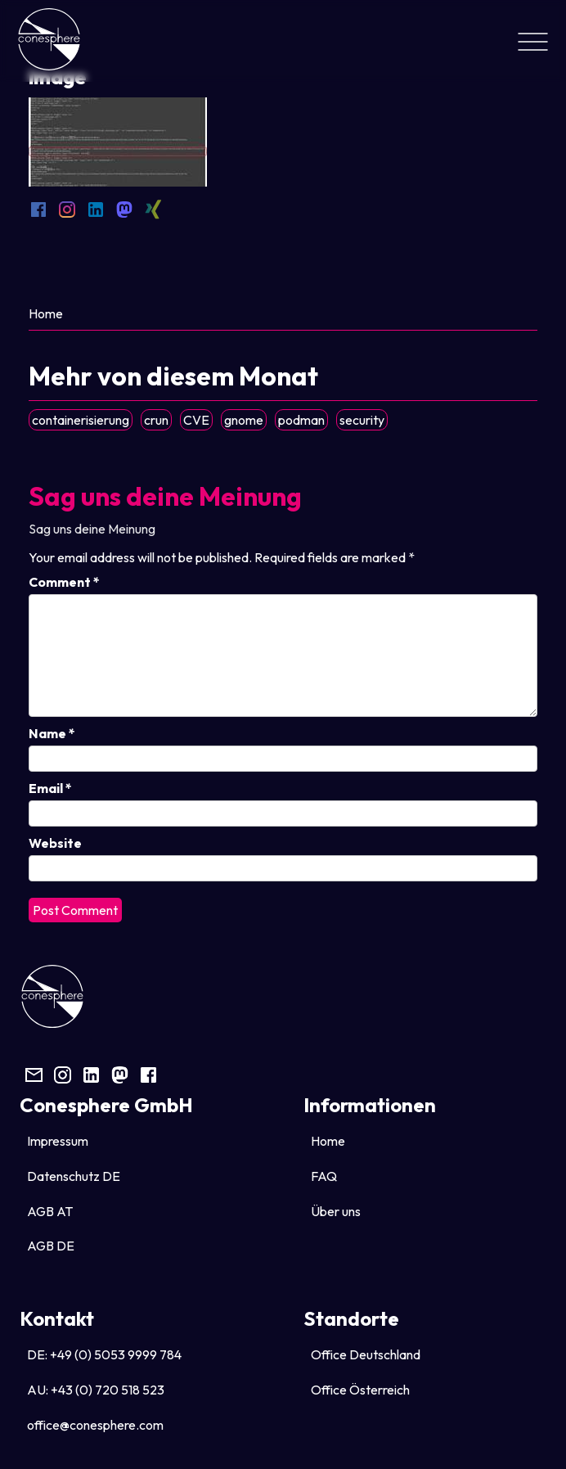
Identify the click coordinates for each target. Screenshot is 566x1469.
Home (46, 313)
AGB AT (50, 1211)
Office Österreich (360, 1389)
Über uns (336, 1211)
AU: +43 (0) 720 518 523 (95, 1389)
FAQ (324, 1176)
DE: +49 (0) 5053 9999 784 (104, 1354)
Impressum (57, 1141)
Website (55, 843)
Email (50, 788)
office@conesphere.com (95, 1425)
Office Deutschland (365, 1354)
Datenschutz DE (73, 1176)
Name (52, 733)
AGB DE (50, 1245)
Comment (64, 582)
